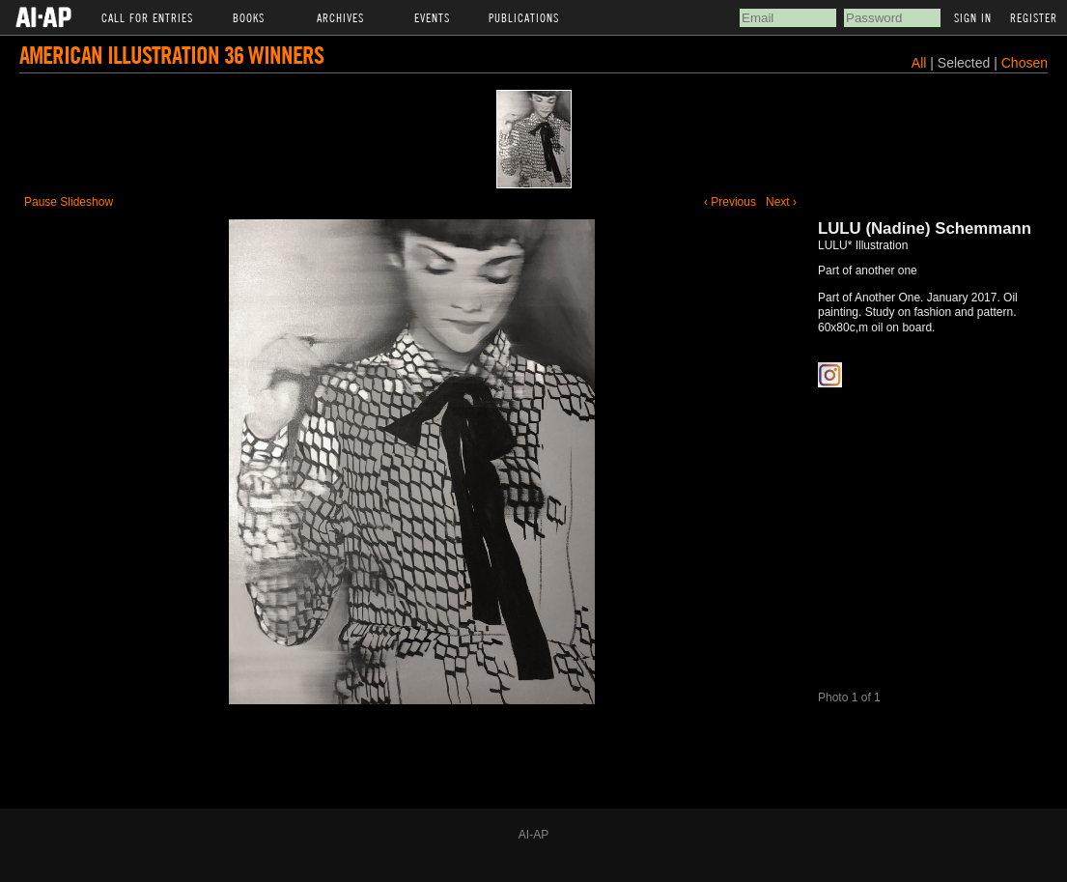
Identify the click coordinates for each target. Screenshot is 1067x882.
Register (1033, 17)
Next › (781, 202)
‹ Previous (730, 202)
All (919, 63)
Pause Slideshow (68, 202)
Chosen (1024, 63)
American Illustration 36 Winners (171, 55)
